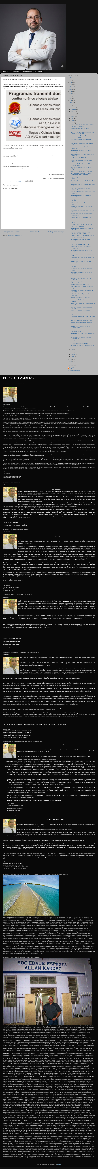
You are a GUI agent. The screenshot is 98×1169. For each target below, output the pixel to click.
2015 (70, 102)
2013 (70, 359)
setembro (73, 114)
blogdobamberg (73, 368)
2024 (70, 82)
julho (72, 118)
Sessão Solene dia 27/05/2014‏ (79, 157)
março (72, 352)
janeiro (73, 356)
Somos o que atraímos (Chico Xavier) (80, 310)
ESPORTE (15, 72)
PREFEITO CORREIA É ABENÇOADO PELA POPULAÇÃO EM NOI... (82, 133)
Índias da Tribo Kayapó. (77, 341)
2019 (70, 93)
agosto (73, 116)
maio (72, 123)
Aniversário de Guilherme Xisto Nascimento (82, 320)
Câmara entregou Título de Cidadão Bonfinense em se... (80, 129)
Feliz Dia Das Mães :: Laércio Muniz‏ (80, 284)
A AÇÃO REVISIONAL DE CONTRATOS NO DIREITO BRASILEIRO (82, 236)
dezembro (73, 107)
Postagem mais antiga (56, 232)
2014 (70, 105)
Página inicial (34, 232)
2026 (70, 77)
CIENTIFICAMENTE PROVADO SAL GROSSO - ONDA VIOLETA (80, 232)
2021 (70, 89)
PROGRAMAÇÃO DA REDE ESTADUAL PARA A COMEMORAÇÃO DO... (81, 174)
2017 (70, 98)
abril (72, 349)
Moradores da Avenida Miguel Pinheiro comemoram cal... (81, 140)
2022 (70, 87)
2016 (70, 100)
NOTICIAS (6, 72)
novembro (73, 109)
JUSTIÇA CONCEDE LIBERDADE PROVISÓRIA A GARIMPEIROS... (80, 243)
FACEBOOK (38, 72)
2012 (70, 361)
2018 (70, 96)
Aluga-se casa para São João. (78, 282)
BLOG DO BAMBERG (18, 378)
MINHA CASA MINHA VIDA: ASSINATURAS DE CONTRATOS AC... (82, 125)
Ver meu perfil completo (74, 370)
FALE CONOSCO (27, 72)
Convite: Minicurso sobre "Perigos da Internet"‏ (83, 276)
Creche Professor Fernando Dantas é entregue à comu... (80, 136)
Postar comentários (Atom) (15, 235)
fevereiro (73, 354)
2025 (70, 80)
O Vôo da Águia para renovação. (79, 343)
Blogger (59, 1164)
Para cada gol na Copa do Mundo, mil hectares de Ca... (80, 327)
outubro (73, 111)
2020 (70, 91)
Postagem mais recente (11, 232)
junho (72, 120)
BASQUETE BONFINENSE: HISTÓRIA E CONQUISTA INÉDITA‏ (81, 225)
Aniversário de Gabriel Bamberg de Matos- (82, 171)
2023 (70, 84)
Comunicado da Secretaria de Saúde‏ (80, 297)
